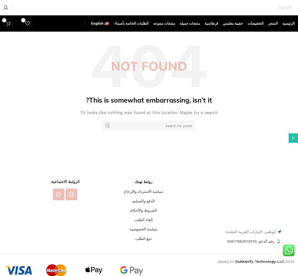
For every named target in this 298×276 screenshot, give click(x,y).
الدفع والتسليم (143, 219)
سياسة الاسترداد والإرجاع (143, 209)
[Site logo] (273, 16)
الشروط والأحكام (143, 228)
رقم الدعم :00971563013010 (251, 259)
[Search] (149, 144)
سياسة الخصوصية (143, 247)
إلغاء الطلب (143, 238)
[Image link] (253, 217)
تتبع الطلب (143, 257)
